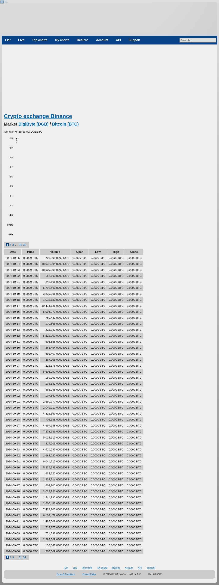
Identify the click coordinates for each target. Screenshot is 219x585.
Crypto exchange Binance (38, 116)
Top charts (39, 40)
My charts (62, 40)
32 (24, 244)
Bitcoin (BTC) (65, 124)
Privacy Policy (89, 574)
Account (102, 40)
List (7, 40)
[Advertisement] (109, 80)
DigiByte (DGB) (33, 124)
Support (134, 40)
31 (20, 244)
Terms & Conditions (66, 574)
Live (21, 40)
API (118, 40)
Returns (82, 40)
